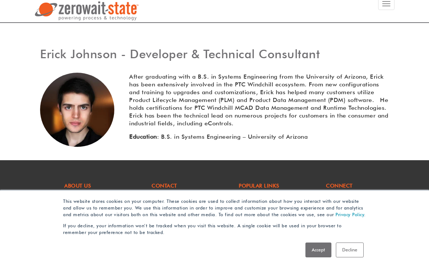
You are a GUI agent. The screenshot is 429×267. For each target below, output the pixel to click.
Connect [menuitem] (339, 186)
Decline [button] (349, 250)
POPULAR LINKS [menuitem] (259, 186)
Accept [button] (318, 250)
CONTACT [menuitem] (164, 186)
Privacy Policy (349, 214)
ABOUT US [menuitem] (77, 186)
